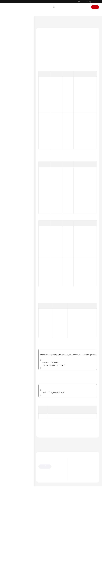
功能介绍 (43, 54)
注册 (95, 13)
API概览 (11, 68)
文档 (65, 13)
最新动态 (9, 39)
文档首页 (39, 27)
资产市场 (14, 181)
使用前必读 (12, 64)
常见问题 (9, 206)
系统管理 (14, 84)
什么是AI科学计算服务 (80, 507)
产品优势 (76, 510)
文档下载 (9, 210)
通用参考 (9, 218)
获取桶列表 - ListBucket (20, 157)
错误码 (45, 472)
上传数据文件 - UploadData (21, 144)
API (9, 76)
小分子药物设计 (16, 189)
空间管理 (14, 80)
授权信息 (43, 58)
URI (41, 62)
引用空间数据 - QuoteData (21, 137)
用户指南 (9, 55)
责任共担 (9, 226)
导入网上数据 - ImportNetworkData (23, 131)
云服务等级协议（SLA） (15, 230)
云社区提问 (55, 524)
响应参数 (43, 70)
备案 (72, 13)
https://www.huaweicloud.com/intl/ (52, 3)
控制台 (79, 13)
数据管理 (14, 89)
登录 (86, 13)
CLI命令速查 (11, 202)
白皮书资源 (10, 234)
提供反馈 (57, 511)
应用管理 (14, 177)
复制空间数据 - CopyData (21, 118)
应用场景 (76, 514)
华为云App (95, 7)
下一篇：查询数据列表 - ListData (49, 489)
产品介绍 (9, 43)
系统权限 (9, 243)
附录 (9, 198)
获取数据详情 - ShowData (21, 163)
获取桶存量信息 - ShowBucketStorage (23, 111)
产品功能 (76, 517)
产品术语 (9, 222)
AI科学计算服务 (51, 27)
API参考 (9, 59)
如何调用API (12, 72)
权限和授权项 (76, 95)
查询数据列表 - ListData (21, 105)
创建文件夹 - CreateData (20, 98)
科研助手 (14, 193)
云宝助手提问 (43, 524)
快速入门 (9, 51)
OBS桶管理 (17, 173)
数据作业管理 (18, 168)
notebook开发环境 (17, 185)
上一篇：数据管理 (43, 485)
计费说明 (9, 47)
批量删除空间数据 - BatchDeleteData (23, 150)
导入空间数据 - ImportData (21, 124)
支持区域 (9, 239)
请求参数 (43, 66)
